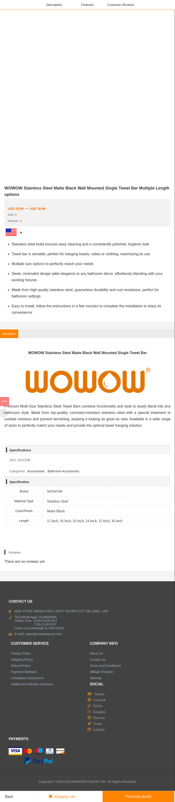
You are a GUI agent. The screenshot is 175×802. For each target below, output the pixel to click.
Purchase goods (138, 796)
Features (87, 5)
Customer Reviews (120, 5)
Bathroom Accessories (63, 471)
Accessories (35, 471)
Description (54, 5)
